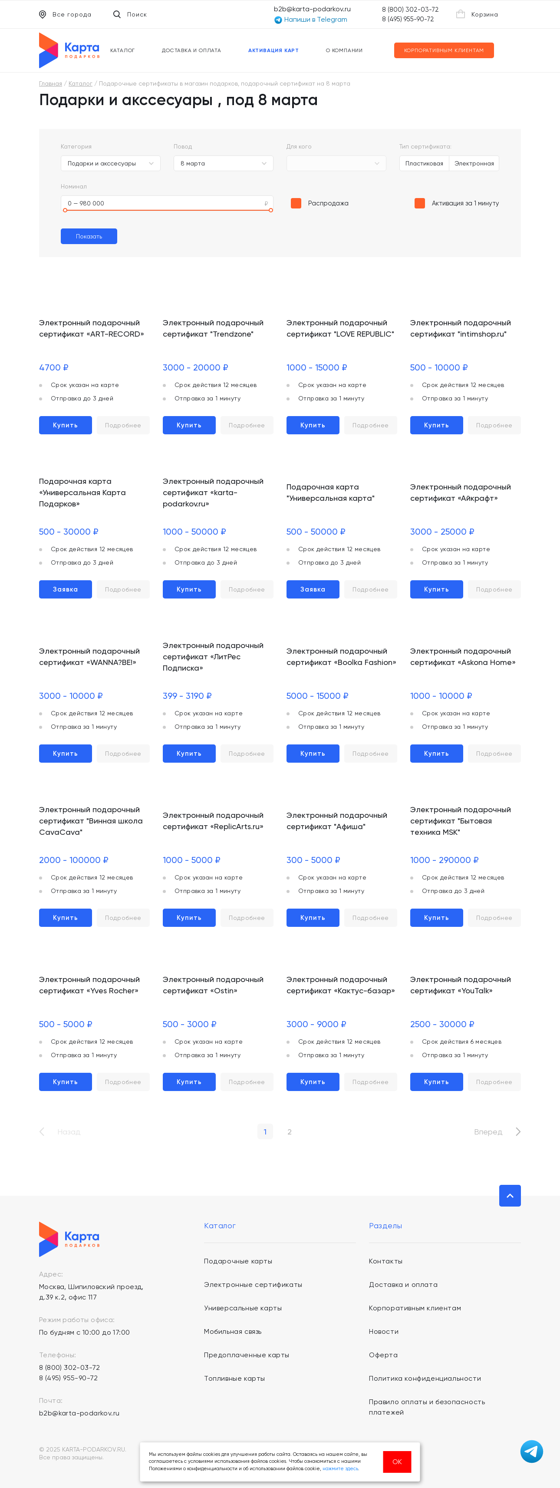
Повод (183, 146)
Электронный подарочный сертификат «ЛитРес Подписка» (213, 656)
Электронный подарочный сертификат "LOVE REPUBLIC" (340, 328)
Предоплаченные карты (247, 1355)
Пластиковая (424, 163)
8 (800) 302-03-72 (410, 9)
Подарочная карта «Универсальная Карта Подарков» (82, 492)
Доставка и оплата (191, 50)
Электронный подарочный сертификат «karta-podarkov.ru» (213, 492)
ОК (397, 1462)
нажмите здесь (340, 1468)
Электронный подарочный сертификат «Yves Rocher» (89, 985)
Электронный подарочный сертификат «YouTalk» (460, 985)
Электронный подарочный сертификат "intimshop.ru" (460, 328)
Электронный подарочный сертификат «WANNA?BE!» (89, 656)
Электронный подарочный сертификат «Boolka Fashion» (341, 656)
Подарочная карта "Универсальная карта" (331, 492)
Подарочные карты (238, 1261)
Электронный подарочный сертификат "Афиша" (337, 820)
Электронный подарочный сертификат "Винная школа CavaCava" (91, 821)
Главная (50, 83)
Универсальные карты (243, 1308)
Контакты (386, 1261)
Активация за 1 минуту (465, 203)
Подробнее (123, 425)
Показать (89, 236)
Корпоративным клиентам (444, 50)
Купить (65, 425)
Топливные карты (234, 1378)
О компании (344, 50)
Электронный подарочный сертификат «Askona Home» (463, 656)
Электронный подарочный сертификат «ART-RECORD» (91, 328)
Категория (76, 146)
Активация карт (273, 50)
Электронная (474, 163)
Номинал (74, 186)
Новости (384, 1331)
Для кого (299, 146)
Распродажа (328, 203)
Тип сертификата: (425, 146)
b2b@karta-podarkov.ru (312, 9)
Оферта (383, 1355)
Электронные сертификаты (253, 1284)
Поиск (130, 14)
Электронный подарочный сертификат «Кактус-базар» (341, 985)
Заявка (65, 589)
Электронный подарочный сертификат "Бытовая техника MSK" (460, 821)
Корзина (477, 14)
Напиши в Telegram (310, 19)
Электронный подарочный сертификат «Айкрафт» (460, 492)
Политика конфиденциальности (425, 1378)
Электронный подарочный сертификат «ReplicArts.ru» (213, 820)
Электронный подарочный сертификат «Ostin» (213, 985)
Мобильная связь (233, 1331)
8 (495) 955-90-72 (408, 19)
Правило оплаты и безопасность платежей (427, 1407)
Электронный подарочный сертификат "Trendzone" (213, 328)
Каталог (122, 50)
